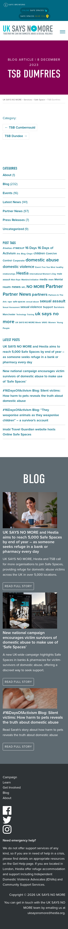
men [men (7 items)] (50, 279)
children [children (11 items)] (39, 253)
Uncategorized (13, 229)
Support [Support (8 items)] (48, 307)
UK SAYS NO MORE (28, 31)
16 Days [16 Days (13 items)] (31, 247)
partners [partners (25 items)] (40, 294)
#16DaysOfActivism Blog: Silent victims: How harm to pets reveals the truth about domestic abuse (33, 395)
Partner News (13, 211)
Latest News (12, 202)
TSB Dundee (16, 136)
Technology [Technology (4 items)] (21, 314)
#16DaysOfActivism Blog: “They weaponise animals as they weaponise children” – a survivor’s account (31, 415)
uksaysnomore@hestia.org (46, 913)
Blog (6, 184)
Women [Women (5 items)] (52, 322)
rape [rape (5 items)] (10, 301)
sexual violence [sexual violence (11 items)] (31, 307)
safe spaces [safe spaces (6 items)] (19, 301)
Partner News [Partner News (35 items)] (17, 294)
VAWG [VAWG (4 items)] (44, 322)
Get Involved (12, 787)
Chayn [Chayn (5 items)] (29, 253)
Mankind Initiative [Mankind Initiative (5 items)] (30, 279)
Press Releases (14, 220)
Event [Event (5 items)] (38, 267)
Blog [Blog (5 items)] (23, 253)
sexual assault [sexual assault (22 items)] (52, 301)
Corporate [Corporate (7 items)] (19, 260)
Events (8, 193)
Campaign (10, 777)
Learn (7, 782)
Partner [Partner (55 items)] (54, 286)
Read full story (18, 586)
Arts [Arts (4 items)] (18, 253)
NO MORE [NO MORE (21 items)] (35, 287)
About (7, 175)
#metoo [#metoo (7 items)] (7, 248)
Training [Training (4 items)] (30, 314)
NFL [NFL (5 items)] (24, 287)
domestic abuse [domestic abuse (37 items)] (42, 259)
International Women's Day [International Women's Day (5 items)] (43, 273)
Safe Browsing (14, 5)
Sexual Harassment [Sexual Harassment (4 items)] (11, 307)
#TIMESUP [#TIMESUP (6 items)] (18, 248)
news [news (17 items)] (16, 286)
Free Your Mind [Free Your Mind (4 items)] (48, 267)
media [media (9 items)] (44, 279)
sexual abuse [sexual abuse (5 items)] (32, 301)
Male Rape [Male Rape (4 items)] (15, 279)
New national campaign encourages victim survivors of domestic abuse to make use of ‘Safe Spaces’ (33, 376)
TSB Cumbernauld (20, 127)
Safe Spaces (34, 10)
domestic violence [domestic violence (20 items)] (18, 267)
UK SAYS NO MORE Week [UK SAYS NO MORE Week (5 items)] (28, 322)
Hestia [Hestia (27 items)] (22, 273)
